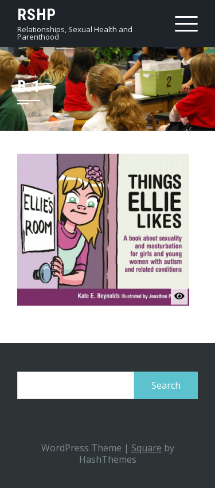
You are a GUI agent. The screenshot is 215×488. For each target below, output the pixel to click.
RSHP (36, 14)
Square (146, 448)
